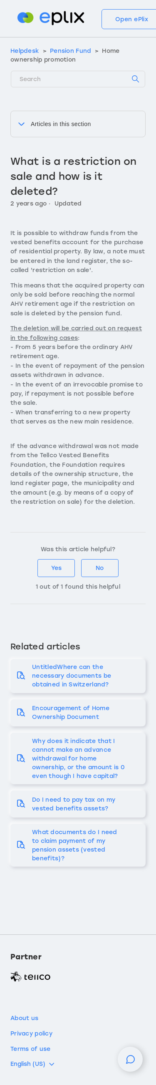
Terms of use (30, 1049)
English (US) (33, 1064)
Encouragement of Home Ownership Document (70, 713)
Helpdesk (24, 50)
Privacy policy (31, 1033)
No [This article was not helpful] (100, 568)
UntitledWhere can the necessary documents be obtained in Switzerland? (71, 676)
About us (24, 1018)
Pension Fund (70, 50)
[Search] (78, 79)
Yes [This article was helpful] (56, 568)
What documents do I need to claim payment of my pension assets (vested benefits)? (74, 845)
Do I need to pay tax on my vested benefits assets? (73, 804)
